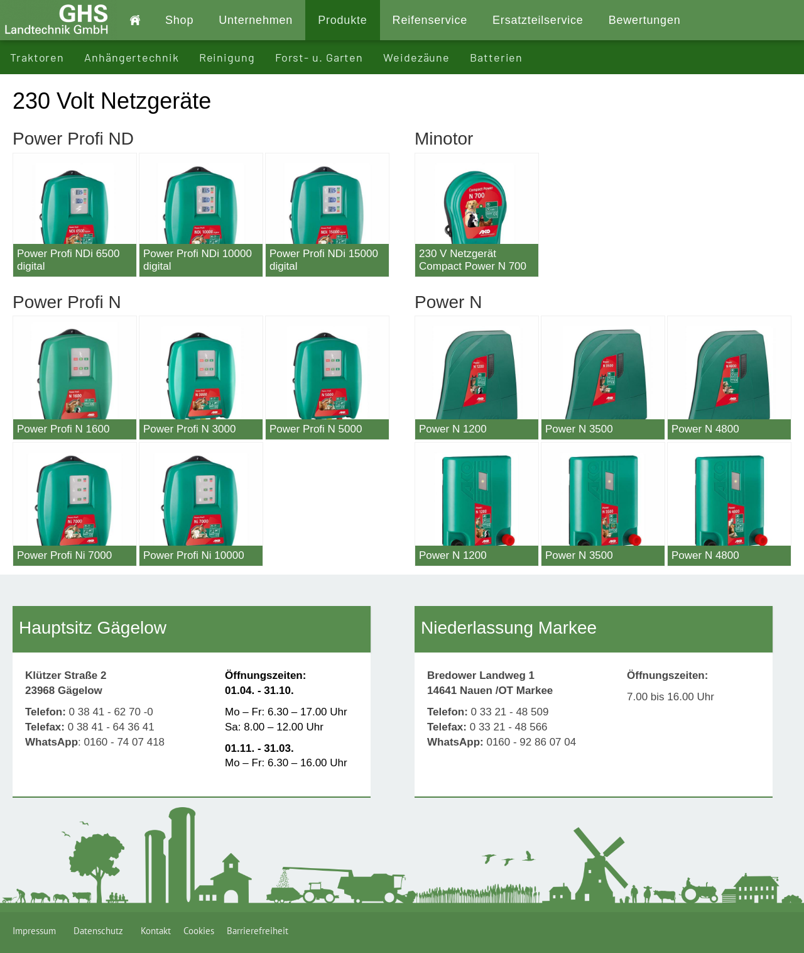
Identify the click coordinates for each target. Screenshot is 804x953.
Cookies (198, 931)
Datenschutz (100, 931)
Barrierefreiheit (257, 931)
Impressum (37, 931)
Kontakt (156, 931)
